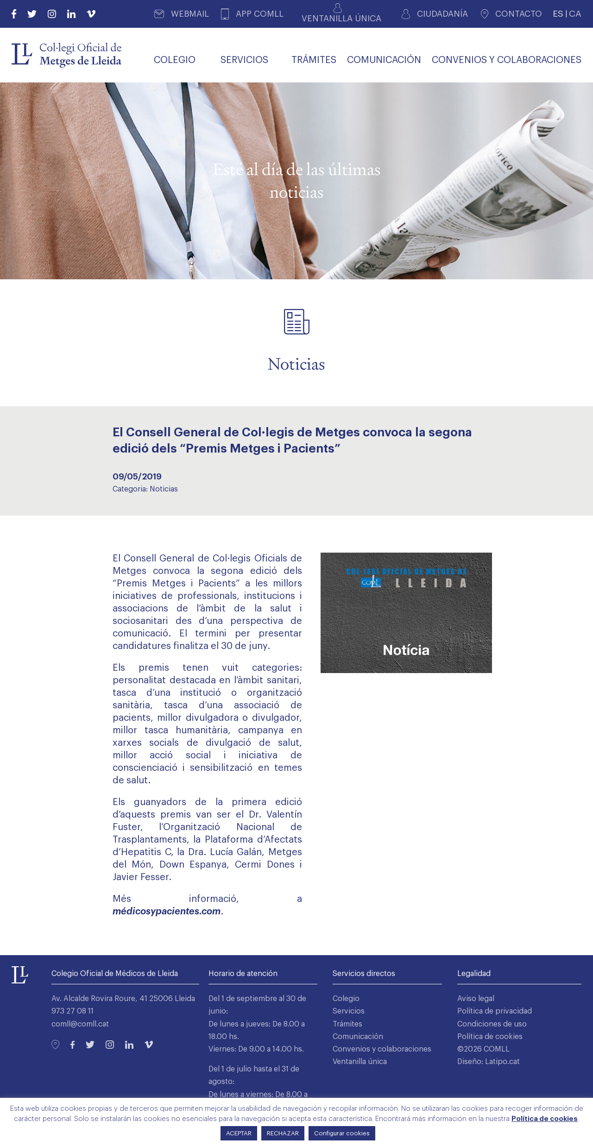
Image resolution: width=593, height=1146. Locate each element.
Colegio (346, 998)
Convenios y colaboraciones (382, 1049)
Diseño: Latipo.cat (488, 1061)
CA (575, 13)
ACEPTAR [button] (239, 1133)
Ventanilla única (360, 1061)
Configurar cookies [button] (342, 1133)
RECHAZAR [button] (283, 1133)
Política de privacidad (494, 1011)
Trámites (347, 1024)
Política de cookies (490, 1036)
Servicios (349, 1011)
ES (558, 13)
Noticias (164, 489)
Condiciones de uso (492, 1024)
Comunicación (358, 1036)
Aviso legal (475, 998)
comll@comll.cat (80, 1024)
